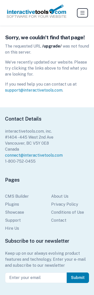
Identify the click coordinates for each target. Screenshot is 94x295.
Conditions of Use (67, 212)
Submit (78, 277)
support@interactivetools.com (33, 90)
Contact (58, 220)
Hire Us (12, 228)
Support (13, 220)
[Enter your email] (36, 277)
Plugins (12, 204)
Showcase (14, 212)
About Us (59, 196)
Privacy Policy (64, 204)
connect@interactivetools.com (34, 155)
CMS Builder (17, 196)
